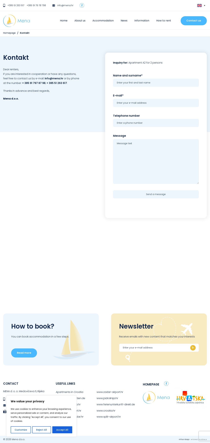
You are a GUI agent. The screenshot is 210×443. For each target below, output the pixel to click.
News (124, 20)
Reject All (41, 429)
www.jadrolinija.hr (107, 398)
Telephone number (126, 116)
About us (79, 20)
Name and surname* (128, 75)
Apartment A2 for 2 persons (145, 63)
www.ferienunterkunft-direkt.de (116, 404)
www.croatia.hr (106, 410)
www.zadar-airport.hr (110, 392)
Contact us (193, 20)
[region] (41, 416)
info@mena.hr (65, 5)
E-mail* (118, 95)
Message (119, 136)
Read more (24, 353)
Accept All (62, 429)
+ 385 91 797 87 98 (33, 83)
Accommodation (103, 20)
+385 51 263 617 (15, 5)
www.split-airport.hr (109, 417)
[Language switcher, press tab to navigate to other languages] (201, 5)
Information (141, 20)
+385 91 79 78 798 (36, 5)
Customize (21, 429)
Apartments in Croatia (69, 392)
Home (63, 20)
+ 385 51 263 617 (57, 83)
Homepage (9, 32)
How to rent (163, 20)
